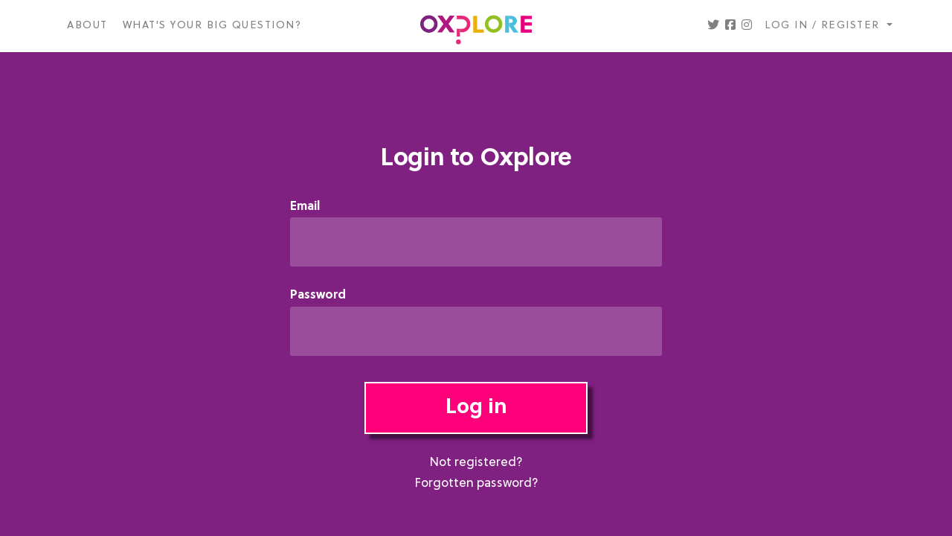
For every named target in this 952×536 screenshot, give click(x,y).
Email (305, 207)
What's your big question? (212, 25)
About (87, 25)
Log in (476, 408)
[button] (713, 26)
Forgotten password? (476, 484)
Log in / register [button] (824, 25)
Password (318, 296)
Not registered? (476, 463)
